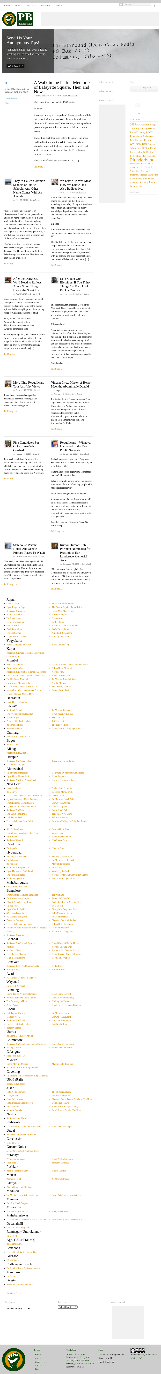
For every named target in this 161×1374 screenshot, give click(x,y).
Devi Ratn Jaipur (14, 629)
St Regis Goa (13, 1143)
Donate (58, 5)
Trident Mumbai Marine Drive (20, 694)
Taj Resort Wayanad (16, 986)
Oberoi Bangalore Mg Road (19, 902)
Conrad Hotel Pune (60, 829)
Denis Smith (41, 96)
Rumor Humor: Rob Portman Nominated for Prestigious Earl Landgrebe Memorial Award (75, 552)
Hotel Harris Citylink (61, 994)
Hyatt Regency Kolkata (62, 714)
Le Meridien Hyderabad (63, 860)
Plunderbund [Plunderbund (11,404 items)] (142, 159)
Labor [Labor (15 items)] (139, 152)
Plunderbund (136, 1354)
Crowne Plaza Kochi (61, 1017)
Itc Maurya (12, 792)
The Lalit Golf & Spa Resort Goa (22, 1252)
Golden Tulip (13, 625)
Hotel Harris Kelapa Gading (65, 1106)
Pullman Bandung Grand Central (22, 997)
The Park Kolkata (60, 725)
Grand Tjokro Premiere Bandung (22, 994)
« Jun (137, 113)
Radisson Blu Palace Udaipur (20, 761)
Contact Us (31, 5)
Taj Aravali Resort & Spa (63, 761)
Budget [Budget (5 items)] (153, 124)
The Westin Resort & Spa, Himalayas (24, 1126)
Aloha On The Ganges (62, 1126)
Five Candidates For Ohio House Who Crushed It (26, 446)
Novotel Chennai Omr (62, 947)
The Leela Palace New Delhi (20, 821)
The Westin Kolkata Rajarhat (20, 714)
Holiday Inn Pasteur (61, 1001)
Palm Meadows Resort (62, 913)
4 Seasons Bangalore (16, 913)
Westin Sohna (13, 1260)
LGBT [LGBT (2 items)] (145, 152)
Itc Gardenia (57, 906)
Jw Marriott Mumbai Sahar (64, 679)
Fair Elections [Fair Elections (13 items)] (137, 140)
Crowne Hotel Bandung (63, 997)
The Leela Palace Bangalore (19, 924)
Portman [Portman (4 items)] (150, 163)
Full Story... (41, 167)
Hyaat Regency (59, 776)
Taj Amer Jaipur (14, 618)
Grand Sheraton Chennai (18, 886)
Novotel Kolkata (14, 728)
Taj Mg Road (13, 906)
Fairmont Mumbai (15, 668)
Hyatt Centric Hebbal (16, 909)
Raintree (10, 947)
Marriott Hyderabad (61, 864)
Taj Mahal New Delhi (62, 814)
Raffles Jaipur (58, 622)
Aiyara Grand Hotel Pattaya (19, 1187)
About (18, 5)
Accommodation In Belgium (20, 1284)
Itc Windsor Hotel (60, 917)
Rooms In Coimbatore (62, 1047)
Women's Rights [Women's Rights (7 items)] (137, 186)
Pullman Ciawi (13, 744)
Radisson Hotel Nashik (17, 1118)
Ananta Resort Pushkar (17, 1171)
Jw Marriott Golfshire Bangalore (21, 978)
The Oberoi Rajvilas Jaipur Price (67, 607)
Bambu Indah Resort (16, 1084)
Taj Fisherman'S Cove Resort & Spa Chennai (27, 1076)
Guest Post (39, 556)
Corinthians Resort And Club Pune (22, 833)
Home (7, 5)
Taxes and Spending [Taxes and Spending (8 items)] (139, 182)
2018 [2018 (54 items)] (133, 124)
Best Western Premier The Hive (66, 1110)
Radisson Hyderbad (15, 878)
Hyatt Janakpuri (14, 788)
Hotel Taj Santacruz (61, 675)
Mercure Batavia (14, 1110)
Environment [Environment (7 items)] (148, 136)
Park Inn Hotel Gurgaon (18, 1203)
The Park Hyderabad (16, 875)
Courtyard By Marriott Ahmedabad (68, 773)
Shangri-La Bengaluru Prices (65, 909)
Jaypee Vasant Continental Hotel (21, 806)
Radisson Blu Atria (15, 935)
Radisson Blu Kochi (16, 1020)
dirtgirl (37, 390)
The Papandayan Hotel (17, 1001)
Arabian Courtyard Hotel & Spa (21, 1134)
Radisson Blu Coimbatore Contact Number (26, 1044)
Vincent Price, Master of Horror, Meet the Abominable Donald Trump (71, 386)
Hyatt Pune (12, 836)
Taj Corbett (12, 1236)
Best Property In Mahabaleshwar (67, 1219)
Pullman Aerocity (60, 817)
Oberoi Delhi (58, 795)
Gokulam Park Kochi (61, 1020)
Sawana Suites (13, 1106)
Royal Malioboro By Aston (19, 644)
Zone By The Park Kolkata (19, 721)
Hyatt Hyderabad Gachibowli (20, 871)
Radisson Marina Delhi (62, 792)
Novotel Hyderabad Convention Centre (70, 875)
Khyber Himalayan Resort (18, 736)
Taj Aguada (12, 848)
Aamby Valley (13, 969)
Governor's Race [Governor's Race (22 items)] (138, 143)
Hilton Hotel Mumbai (62, 668)
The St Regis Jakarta (61, 1092)
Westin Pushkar (59, 1171)
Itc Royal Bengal (14, 710)
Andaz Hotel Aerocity (62, 788)
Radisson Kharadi (15, 840)
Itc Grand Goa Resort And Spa (20, 1036)
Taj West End (58, 895)
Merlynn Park (13, 1095)
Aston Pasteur (13, 1005)
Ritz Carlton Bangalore (62, 931)
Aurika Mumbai (59, 683)
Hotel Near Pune (59, 840)
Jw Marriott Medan (61, 1179)
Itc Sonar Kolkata (15, 725)
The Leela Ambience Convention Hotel (24, 795)
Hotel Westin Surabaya (62, 1159)
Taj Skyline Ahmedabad (17, 773)
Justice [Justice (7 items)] (133, 152)
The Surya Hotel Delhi (17, 814)
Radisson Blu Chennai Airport (66, 950)
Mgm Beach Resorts (16, 958)
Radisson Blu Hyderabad (18, 867)
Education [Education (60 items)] (136, 136)
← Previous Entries (13, 1293)
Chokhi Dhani (13, 603)
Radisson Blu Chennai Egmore (21, 943)
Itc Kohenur (12, 864)
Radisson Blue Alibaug (17, 753)
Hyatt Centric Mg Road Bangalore (22, 895)
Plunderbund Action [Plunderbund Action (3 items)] (138, 163)
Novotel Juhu (58, 672)
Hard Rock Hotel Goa (16, 1056)
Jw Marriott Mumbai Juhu (18, 683)
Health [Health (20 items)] (145, 148)
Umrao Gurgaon (59, 806)
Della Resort (57, 966)
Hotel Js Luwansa (15, 1099)
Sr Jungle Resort (14, 1047)
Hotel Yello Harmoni (16, 1092)
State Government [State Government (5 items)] (144, 171)
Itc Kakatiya (57, 867)
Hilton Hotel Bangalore (62, 924)
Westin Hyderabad (60, 871)
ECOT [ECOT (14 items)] (149, 132)
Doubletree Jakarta (60, 1103)
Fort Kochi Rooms (60, 1024)
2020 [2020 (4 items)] (138, 125)
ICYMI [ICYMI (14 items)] (152, 148)
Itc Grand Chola (14, 950)
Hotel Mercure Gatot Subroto (20, 1103)
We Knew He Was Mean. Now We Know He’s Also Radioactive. (76, 184)
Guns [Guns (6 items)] (139, 148)
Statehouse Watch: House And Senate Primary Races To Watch (29, 548)
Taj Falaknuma (13, 860)
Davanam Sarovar (15, 920)
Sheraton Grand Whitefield (64, 920)
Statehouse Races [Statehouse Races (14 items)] (138, 174)
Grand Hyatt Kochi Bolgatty (19, 1024)
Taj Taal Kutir (58, 721)
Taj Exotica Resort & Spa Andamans (23, 1268)
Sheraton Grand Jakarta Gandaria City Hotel (72, 1099)
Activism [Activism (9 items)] (145, 124)
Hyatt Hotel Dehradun (17, 702)
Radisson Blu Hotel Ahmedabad (21, 780)
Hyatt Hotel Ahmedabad (18, 776)
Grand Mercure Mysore (17, 1064)
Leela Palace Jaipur (61, 629)
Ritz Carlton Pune (15, 829)
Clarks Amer (58, 618)
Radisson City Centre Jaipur (65, 625)
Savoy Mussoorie (60, 1211)
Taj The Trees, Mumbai (17, 679)
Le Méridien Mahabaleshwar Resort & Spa (26, 1219)
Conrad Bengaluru (60, 927)
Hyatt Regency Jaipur (16, 607)
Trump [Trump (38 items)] (152, 182)
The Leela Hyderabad (62, 856)
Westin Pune (57, 833)
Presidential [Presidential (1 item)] (134, 167)
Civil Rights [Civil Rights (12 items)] (136, 128)
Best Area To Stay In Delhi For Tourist (69, 821)
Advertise (45, 5)
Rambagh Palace (14, 614)
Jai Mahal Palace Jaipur (63, 603)
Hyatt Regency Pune (61, 836)
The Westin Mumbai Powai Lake (22, 686)
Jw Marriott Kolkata (61, 710)
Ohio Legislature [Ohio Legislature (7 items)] (149, 156)
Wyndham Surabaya (16, 1159)
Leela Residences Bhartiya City (66, 902)
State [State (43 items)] (133, 170)
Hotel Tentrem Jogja (61, 644)
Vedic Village (58, 717)
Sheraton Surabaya (60, 1163)
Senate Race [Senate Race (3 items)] (150, 167)
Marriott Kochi (13, 1017)
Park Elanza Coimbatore (63, 1044)
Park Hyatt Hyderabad (17, 856)
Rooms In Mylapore (61, 958)
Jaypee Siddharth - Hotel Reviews (22, 799)
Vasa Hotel (11, 1163)
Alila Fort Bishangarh (62, 633)
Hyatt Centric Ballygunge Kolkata (67, 728)
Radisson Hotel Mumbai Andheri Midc (70, 664)
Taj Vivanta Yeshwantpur (18, 898)
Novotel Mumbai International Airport (24, 690)
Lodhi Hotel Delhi (60, 810)
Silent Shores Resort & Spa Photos (22, 1067)
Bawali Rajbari (13, 717)
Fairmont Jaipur (59, 614)
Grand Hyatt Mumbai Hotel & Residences (26, 675)
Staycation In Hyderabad (63, 878)
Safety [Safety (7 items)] (142, 167)
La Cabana (11, 1276)
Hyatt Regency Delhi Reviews (20, 803)
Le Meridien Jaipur (15, 622)
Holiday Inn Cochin (16, 1013)
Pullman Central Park (62, 1095)
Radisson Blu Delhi (15, 810)
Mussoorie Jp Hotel (15, 1211)
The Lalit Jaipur (14, 633)
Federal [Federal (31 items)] (148, 140)
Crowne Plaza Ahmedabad (64, 780)
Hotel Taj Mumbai (15, 664)
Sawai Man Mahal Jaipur (63, 611)
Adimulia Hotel (14, 1179)
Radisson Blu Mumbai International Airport (26, 672)
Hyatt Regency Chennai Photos (66, 954)
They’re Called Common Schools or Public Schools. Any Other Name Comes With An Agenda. (29, 188)
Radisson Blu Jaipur (16, 611)
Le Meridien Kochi (60, 1013)
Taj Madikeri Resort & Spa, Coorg (22, 1195)
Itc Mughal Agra (14, 1244)
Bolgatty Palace (14, 1028)
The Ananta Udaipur (16, 764)
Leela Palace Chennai (16, 954)
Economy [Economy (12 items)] (141, 132)
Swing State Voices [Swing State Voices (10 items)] (145, 178)
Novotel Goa (58, 848)
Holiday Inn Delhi (15, 817)
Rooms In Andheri (60, 690)
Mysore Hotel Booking (62, 1064)
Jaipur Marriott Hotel (16, 636)
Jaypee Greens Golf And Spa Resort (23, 1151)
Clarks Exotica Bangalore (18, 1227)
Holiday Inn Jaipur (60, 636)
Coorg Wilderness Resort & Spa (66, 1195)
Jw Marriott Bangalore (17, 917)
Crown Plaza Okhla (61, 803)
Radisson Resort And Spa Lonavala (23, 966)
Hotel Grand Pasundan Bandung (66, 1005)
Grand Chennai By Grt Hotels (65, 943)
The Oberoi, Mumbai (61, 686)
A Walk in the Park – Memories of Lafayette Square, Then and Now (62, 87)
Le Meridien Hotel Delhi (63, 799)
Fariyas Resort (58, 969)
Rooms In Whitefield (61, 898)
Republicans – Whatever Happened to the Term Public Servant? (75, 446)
